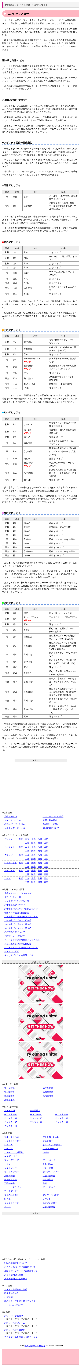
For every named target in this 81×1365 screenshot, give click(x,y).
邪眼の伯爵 (9, 1183)
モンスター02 (36, 1114)
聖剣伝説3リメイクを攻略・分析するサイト (26, 5)
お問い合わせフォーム (14, 1323)
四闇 (46, 843)
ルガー (46, 1152)
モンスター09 (61, 1122)
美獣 (45, 1183)
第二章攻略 (48, 1088)
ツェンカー (48, 1141)
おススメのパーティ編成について (20, 1267)
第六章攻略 (48, 1096)
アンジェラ (9, 847)
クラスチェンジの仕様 (53, 816)
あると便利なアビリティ (15, 1279)
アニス (7, 1207)
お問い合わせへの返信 (14, 1330)
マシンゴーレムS (50, 1148)
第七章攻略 (9, 1100)
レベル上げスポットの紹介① (17, 920)
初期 (21, 839)
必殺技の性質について (14, 932)
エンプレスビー (50, 1203)
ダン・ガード (49, 1160)
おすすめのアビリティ (14, 905)
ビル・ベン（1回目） (52, 1145)
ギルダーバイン (11, 1156)
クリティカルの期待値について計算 (21, 948)
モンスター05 (36, 1118)
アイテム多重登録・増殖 (15, 1289)
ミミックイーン (11, 1203)
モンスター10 (10, 1126)
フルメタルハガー (12, 1137)
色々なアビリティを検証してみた (20, 955)
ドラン (7, 1164)
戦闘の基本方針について (15, 1263)
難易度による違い (51, 824)
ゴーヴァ (8, 1148)
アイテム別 (9, 1110)
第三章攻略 (9, 1092)
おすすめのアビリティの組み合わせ (21, 909)
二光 (27, 839)
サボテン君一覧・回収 (14, 828)
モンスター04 (10, 1118)
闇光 (33, 843)
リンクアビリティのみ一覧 (16, 901)
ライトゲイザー (11, 1168)
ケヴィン (8, 855)
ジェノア (8, 1145)
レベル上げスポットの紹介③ (17, 928)
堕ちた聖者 (48, 1179)
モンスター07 (10, 1122)
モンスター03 (61, 1114)
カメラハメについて (13, 1305)
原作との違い (10, 816)
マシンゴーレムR (51, 1137)
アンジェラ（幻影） (52, 1195)
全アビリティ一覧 (12, 897)
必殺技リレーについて (14, 936)
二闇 (27, 843)
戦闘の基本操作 (50, 820)
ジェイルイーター (12, 1141)
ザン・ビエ (48, 1168)
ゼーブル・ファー (51, 1172)
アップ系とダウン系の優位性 (17, 944)
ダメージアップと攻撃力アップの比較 (22, 940)
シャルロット (10, 863)
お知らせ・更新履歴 (13, 1316)
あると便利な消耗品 (13, 1275)
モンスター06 (61, 1118)
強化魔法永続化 (11, 1293)
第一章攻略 (9, 1088)
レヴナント (48, 1199)
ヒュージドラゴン (12, 1187)
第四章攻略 (48, 1092)
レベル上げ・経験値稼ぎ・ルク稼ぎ (21, 917)
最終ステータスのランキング (17, 893)
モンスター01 (10, 1114)
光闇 (40, 839)
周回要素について (51, 828)
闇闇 (40, 843)
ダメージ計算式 (11, 951)
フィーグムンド (11, 1160)
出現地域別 (35, 1110)
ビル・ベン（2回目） (14, 1152)
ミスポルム (48, 1164)
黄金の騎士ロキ (11, 1195)
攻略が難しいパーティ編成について (21, 1271)
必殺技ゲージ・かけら (14, 824)
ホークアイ (9, 870)
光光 (33, 839)
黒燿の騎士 (9, 1176)
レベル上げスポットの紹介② (17, 924)
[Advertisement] (40, 782)
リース (7, 878)
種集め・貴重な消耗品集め (16, 913)
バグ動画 (8, 1297)
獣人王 (7, 1199)
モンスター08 (36, 1122)
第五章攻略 (9, 1096)
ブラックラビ (49, 1207)
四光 (46, 839)
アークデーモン (11, 1191)
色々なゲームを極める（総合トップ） (22, 1337)
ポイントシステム (12, 820)
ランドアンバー (11, 1172)
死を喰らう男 (10, 1179)
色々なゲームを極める (35, 1346)
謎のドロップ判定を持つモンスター (21, 1301)
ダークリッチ (49, 1187)
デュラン (8, 839)
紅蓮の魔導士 (49, 1176)
